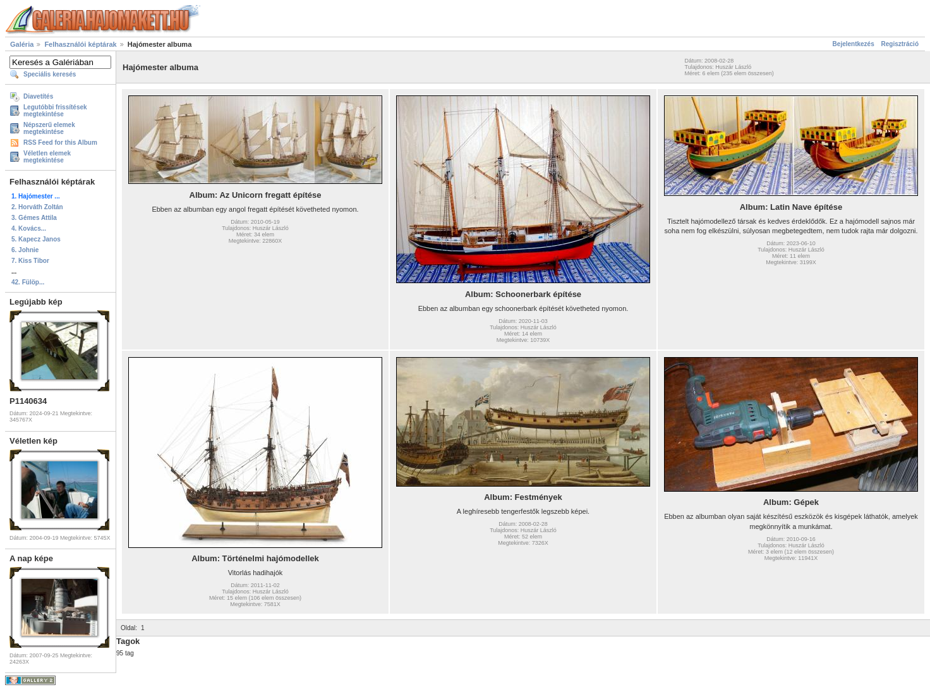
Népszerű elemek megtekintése (49, 128)
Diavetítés (38, 96)
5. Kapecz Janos (36, 239)
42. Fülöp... (27, 282)
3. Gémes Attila (34, 217)
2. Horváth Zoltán (37, 207)
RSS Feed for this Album (60, 142)
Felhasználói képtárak (80, 44)
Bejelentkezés (853, 43)
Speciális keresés (49, 74)
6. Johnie (25, 249)
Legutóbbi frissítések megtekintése (55, 111)
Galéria (21, 44)
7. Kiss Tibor (30, 260)
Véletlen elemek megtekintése (47, 157)
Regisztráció (900, 43)
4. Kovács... (28, 228)
